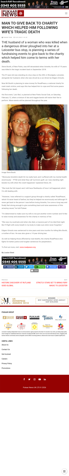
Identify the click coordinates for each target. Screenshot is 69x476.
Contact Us (6, 349)
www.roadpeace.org (28, 247)
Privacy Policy (7, 363)
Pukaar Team (7, 37)
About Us (5, 345)
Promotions (6, 368)
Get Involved (6, 354)
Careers (4, 359)
